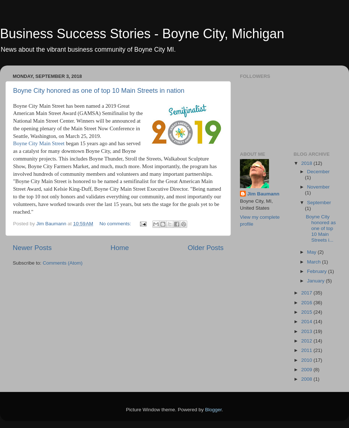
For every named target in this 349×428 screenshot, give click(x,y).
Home (120, 247)
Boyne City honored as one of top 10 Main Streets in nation (98, 90)
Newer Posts (32, 247)
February (317, 271)
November (318, 187)
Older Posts (206, 247)
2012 (307, 341)
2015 (307, 312)
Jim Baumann (263, 194)
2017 (307, 293)
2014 (307, 321)
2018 (307, 163)
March (314, 262)
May (312, 252)
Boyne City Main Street (38, 143)
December (318, 171)
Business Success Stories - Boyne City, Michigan (142, 33)
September (319, 202)
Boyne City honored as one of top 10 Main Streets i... (321, 228)
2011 (307, 350)
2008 (307, 379)
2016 (307, 302)
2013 (307, 331)
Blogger (213, 409)
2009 (307, 369)
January (316, 281)
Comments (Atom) (63, 263)
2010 (307, 360)
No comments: (116, 223)
